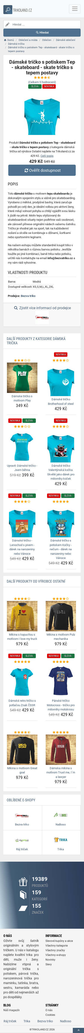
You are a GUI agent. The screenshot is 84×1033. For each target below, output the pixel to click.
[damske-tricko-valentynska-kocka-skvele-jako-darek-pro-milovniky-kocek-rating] (61, 426)
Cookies (50, 1014)
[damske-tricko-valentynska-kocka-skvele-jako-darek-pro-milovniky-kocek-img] (61, 445)
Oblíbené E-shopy (21, 800)
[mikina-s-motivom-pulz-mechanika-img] (61, 616)
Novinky (50, 959)
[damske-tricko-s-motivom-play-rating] (22, 360)
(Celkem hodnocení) (42, 82)
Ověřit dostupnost (41, 170)
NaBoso (65, 1021)
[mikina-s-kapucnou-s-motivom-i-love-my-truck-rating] (22, 599)
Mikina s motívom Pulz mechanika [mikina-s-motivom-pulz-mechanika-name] (61, 637)
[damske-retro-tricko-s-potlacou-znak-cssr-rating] (22, 662)
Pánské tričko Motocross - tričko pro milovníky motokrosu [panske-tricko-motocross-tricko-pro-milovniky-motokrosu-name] (61, 705)
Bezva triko (28, 296)
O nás (48, 1010)
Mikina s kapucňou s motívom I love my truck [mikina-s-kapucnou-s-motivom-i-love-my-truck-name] (22, 637)
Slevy (48, 964)
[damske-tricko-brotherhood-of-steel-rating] (61, 360)
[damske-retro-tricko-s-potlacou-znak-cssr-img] (22, 680)
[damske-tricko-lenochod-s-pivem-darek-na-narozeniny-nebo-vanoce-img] (22, 520)
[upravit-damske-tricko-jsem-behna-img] (22, 445)
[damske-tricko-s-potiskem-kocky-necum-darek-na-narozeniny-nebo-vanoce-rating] (61, 502)
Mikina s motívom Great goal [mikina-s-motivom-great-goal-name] (22, 770)
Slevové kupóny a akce (59, 941)
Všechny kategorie (56, 945)
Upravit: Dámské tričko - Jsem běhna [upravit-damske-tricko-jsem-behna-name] (22, 468)
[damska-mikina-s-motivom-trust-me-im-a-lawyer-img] (61, 750)
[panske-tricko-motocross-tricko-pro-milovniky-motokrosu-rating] (61, 662)
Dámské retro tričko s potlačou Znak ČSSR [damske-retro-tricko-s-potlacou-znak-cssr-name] (22, 703)
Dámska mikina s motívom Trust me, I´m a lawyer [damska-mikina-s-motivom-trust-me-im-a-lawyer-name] (60, 772)
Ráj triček (10, 1021)
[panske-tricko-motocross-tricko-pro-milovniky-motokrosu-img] (61, 680)
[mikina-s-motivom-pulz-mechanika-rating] (61, 599)
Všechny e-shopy (55, 955)
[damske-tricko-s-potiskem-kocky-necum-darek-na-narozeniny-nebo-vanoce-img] (61, 520)
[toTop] (78, 1030)
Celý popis (47, 155)
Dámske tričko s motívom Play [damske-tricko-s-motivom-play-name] (22, 398)
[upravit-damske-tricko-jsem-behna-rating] (22, 426)
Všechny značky (55, 950)
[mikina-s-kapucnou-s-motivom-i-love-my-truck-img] (22, 616)
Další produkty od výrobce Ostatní (36, 581)
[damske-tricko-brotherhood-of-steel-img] (61, 379)
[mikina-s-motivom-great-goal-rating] (22, 732)
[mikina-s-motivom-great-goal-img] (22, 750)
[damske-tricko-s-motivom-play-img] (22, 378)
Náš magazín (11, 1010)
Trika (27, 1021)
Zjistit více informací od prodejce (42, 315)
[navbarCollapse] (75, 8)
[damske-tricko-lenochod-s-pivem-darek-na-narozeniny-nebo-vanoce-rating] (22, 502)
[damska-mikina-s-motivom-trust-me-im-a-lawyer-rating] (61, 732)
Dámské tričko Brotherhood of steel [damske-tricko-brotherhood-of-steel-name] (61, 401)
